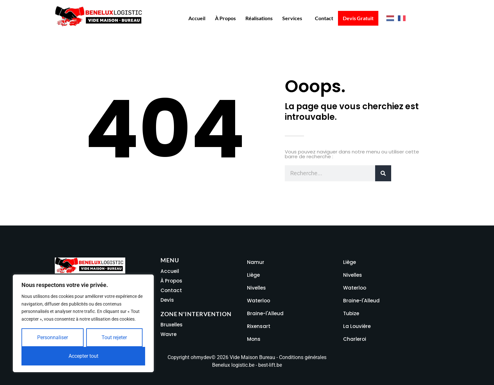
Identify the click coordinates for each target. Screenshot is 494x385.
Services (292, 18)
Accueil (196, 18)
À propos (225, 18)
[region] (83, 323)
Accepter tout (83, 356)
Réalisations (259, 18)
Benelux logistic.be (233, 365)
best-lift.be (270, 365)
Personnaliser (52, 337)
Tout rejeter (114, 337)
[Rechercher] (383, 173)
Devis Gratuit (358, 18)
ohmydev (201, 357)
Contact (324, 18)
